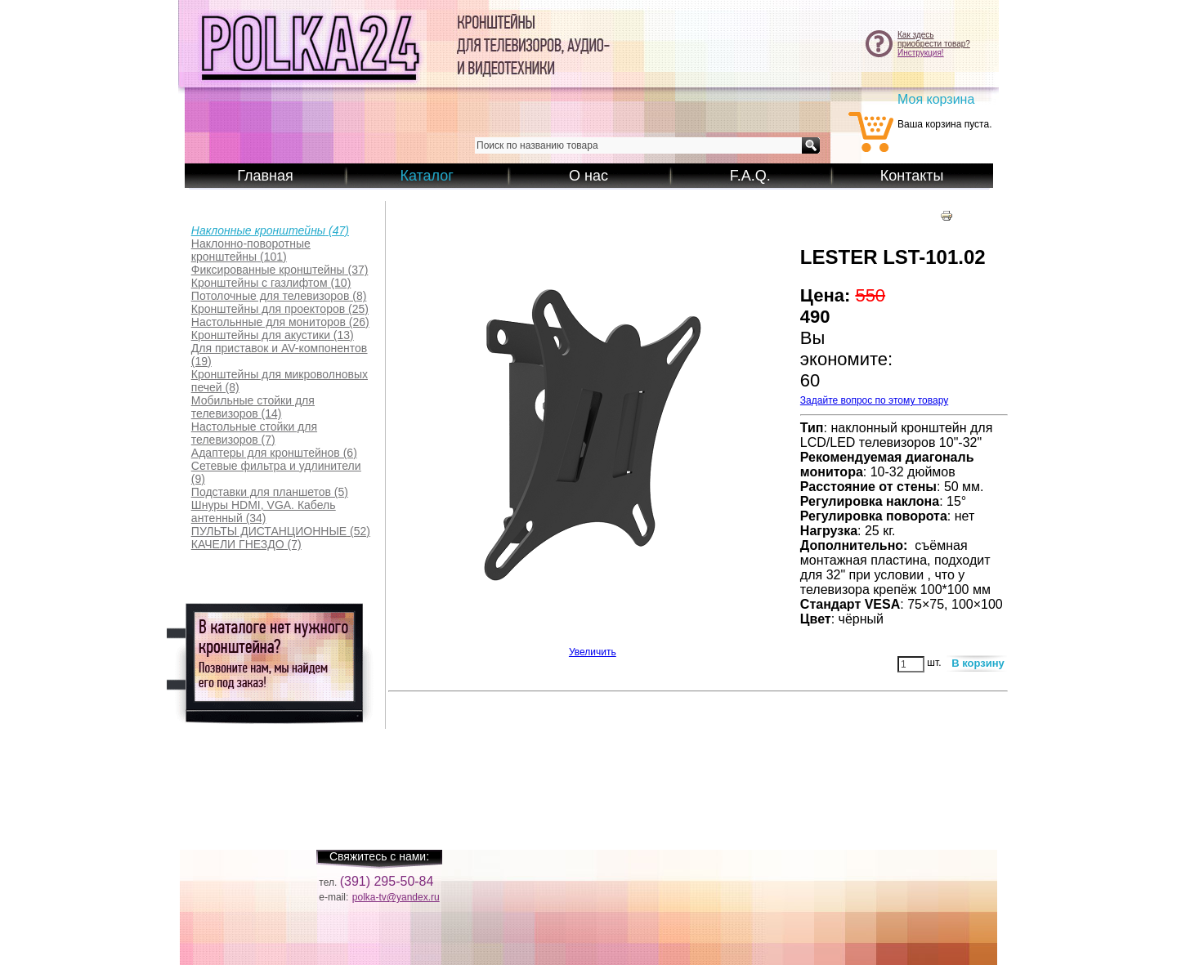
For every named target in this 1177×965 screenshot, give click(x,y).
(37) (280, 269)
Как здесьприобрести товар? (933, 39)
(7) (254, 433)
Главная (265, 176)
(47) (270, 230)
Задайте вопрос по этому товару (874, 400)
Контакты (912, 176)
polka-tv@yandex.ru (396, 897)
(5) (269, 491)
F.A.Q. (750, 176)
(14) (253, 407)
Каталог (426, 176)
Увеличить (592, 647)
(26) (280, 321)
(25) (280, 308)
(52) (280, 531)
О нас (588, 176)
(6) (274, 452)
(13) (272, 335)
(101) (251, 250)
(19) (279, 355)
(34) (263, 511)
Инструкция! (920, 52)
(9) (276, 472)
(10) (271, 282)
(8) (279, 295)
